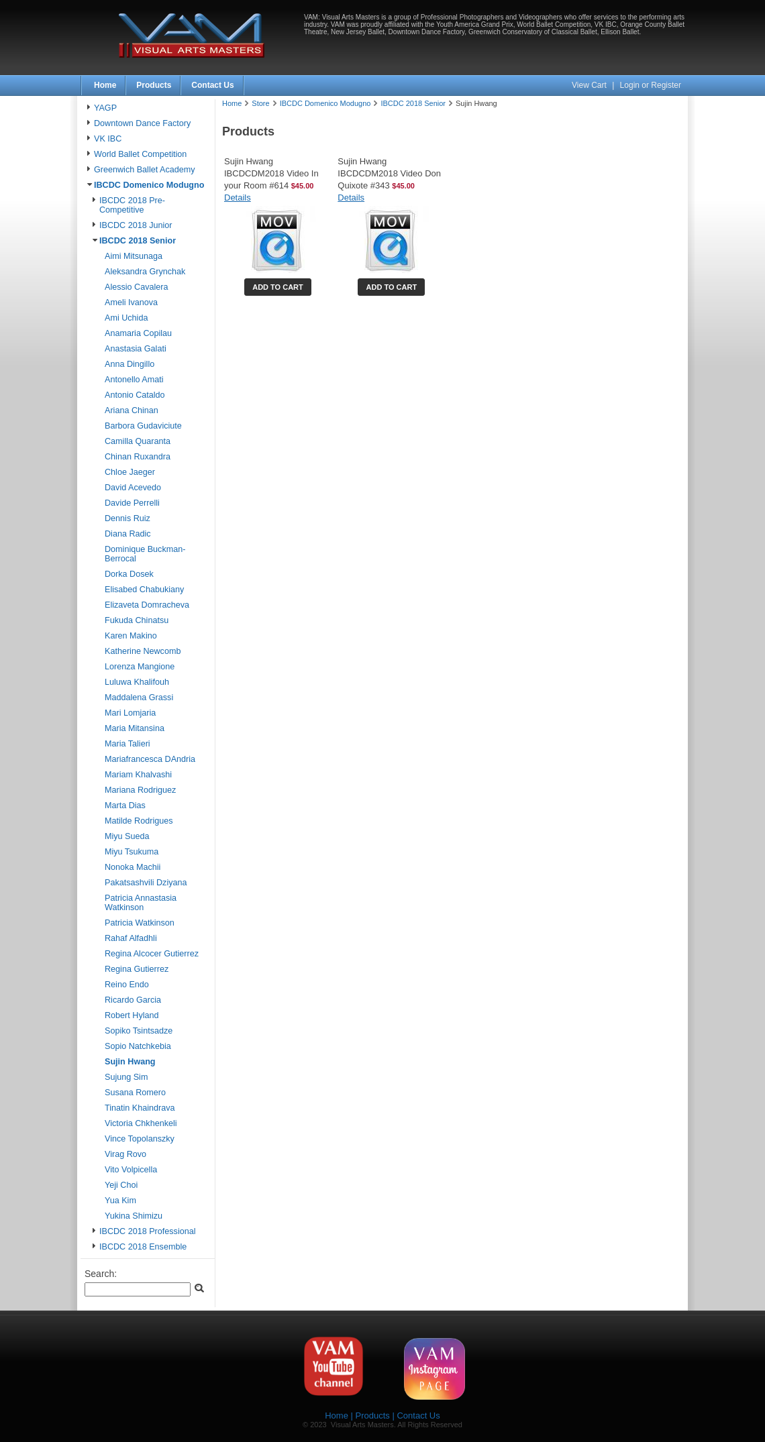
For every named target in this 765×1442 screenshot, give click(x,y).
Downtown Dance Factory (142, 123)
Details (237, 197)
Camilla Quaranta (137, 441)
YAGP (105, 108)
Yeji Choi (121, 1185)
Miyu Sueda (127, 836)
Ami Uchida (126, 318)
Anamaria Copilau (138, 333)
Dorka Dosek (129, 574)
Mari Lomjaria (130, 713)
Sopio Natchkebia (138, 1046)
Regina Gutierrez (136, 969)
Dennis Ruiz (127, 518)
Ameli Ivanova (131, 302)
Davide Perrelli (132, 503)
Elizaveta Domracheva (147, 605)
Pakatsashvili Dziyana (146, 882)
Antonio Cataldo (135, 395)
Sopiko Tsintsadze (138, 1031)
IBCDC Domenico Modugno (149, 185)
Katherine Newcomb (143, 651)
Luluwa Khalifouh (137, 682)
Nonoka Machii (132, 867)
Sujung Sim (126, 1077)
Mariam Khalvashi (138, 774)
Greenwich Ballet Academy (144, 169)
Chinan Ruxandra (137, 456)
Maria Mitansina (134, 728)
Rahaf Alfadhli (131, 938)
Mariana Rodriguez (140, 790)
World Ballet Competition (140, 154)
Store (260, 103)
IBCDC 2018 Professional (147, 1231)
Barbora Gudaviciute (143, 426)
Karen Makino (131, 636)
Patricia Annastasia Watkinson (140, 902)
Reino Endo (127, 984)
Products (153, 85)
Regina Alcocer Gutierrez (152, 953)
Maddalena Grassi (139, 697)
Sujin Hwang (130, 1061)
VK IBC (107, 139)
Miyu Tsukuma (131, 851)
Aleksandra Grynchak (145, 271)
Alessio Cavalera (136, 287)
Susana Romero (135, 1092)
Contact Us (212, 85)
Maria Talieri (127, 743)
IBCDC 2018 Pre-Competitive (132, 205)
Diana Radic (128, 534)
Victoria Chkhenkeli (141, 1123)
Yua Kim (120, 1200)
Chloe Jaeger (130, 472)
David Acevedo (133, 487)
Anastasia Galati (135, 348)
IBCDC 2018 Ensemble (143, 1247)
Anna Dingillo (129, 364)
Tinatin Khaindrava (140, 1108)
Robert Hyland (132, 1015)
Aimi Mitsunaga (133, 256)
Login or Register (650, 85)
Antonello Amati (134, 379)
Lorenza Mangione (139, 666)
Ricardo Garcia (133, 1000)
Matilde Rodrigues (139, 821)
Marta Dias (125, 805)
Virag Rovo (125, 1154)
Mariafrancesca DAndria (150, 759)
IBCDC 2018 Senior (137, 240)
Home (105, 85)
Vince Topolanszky (139, 1139)
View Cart (590, 85)
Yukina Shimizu (133, 1216)
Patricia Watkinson (139, 923)
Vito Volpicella (131, 1169)
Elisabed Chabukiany (144, 589)
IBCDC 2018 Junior (135, 225)
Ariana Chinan (131, 410)
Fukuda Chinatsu (136, 620)
